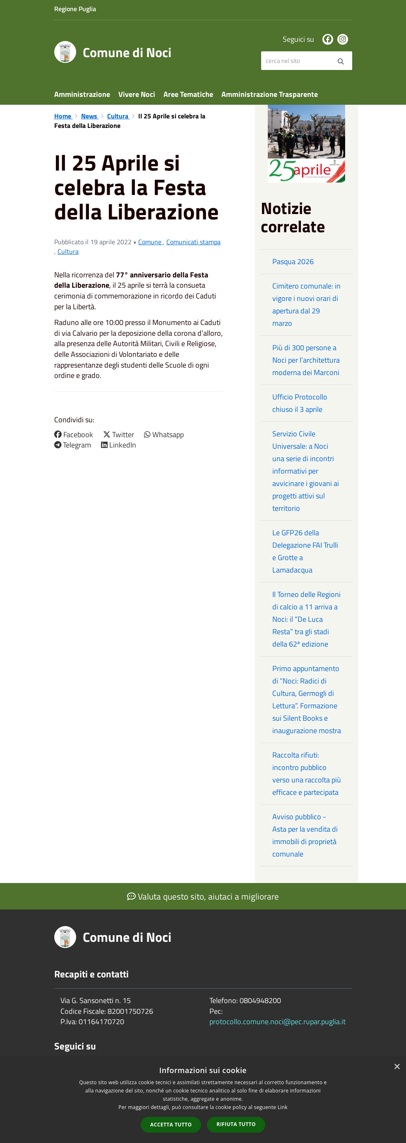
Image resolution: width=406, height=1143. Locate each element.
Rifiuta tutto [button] (236, 1124)
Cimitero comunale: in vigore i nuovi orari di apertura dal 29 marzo (306, 304)
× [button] (397, 1067)
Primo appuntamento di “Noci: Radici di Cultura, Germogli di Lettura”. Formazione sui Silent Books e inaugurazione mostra (306, 699)
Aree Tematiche (188, 94)
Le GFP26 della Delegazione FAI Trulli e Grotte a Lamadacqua (305, 551)
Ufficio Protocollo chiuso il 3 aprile (299, 403)
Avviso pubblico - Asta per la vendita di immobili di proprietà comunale (305, 835)
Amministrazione (82, 94)
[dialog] (203, 1100)
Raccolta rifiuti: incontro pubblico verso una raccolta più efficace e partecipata (306, 773)
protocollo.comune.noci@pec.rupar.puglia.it (277, 1021)
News (90, 116)
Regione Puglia (75, 9)
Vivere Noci (136, 94)
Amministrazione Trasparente (269, 94)
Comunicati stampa (193, 242)
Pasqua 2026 (293, 261)
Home (63, 116)
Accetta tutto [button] (171, 1124)
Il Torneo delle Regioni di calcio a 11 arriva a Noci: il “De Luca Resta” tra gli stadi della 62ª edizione (306, 619)
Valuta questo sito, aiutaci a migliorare (203, 896)
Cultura (118, 116)
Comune (150, 242)
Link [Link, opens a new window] (283, 1107)
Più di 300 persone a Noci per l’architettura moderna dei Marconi (306, 360)
